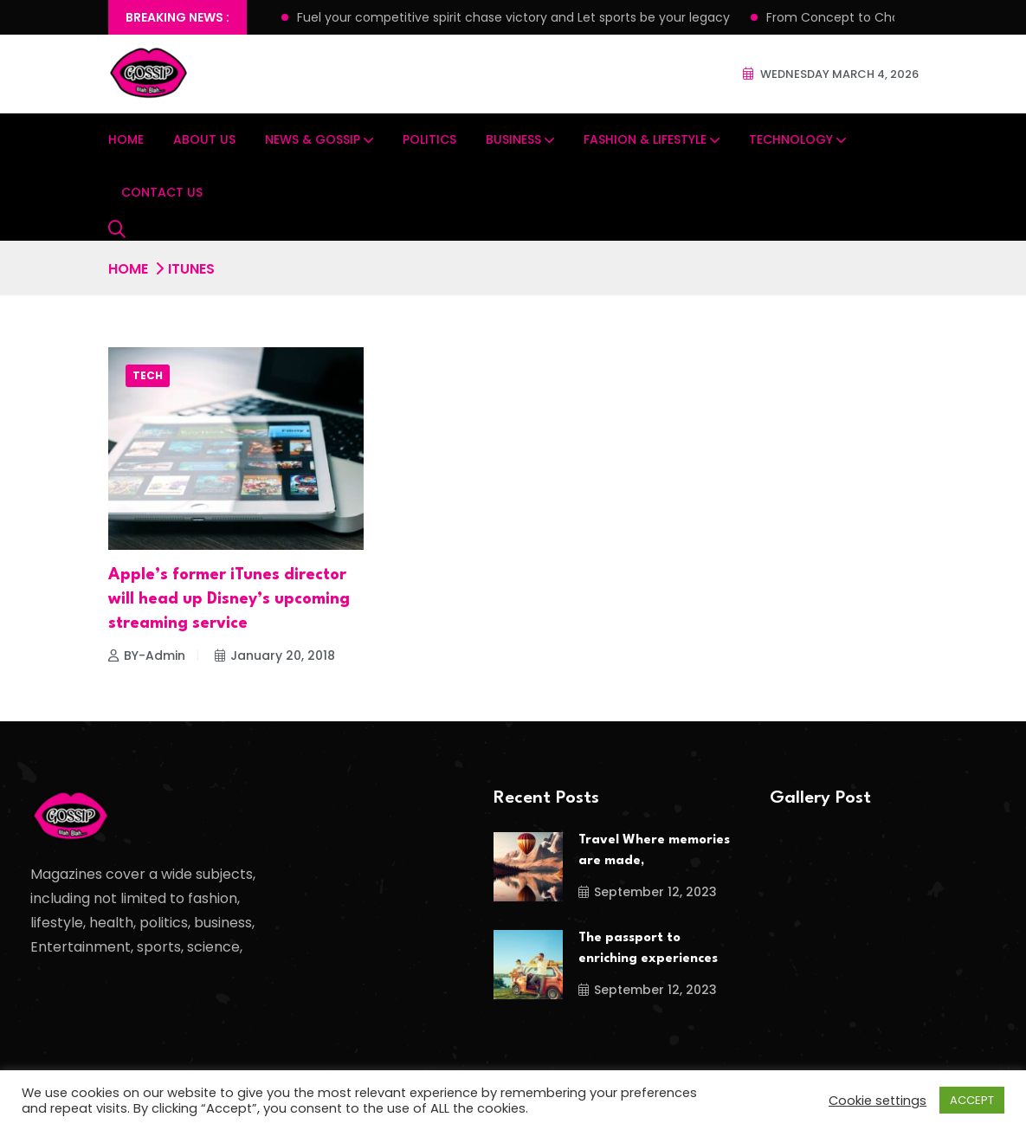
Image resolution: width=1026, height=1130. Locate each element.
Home (126, 139)
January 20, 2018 (275, 655)
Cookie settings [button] (877, 1100)
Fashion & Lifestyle (645, 139)
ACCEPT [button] (972, 1100)
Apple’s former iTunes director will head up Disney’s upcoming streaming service (229, 599)
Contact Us (162, 192)
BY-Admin (146, 655)
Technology (791, 139)
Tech (147, 375)
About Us (204, 139)
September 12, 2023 (647, 892)
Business (513, 139)
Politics (429, 139)
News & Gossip (312, 139)
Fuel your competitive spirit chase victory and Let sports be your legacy (513, 17)
